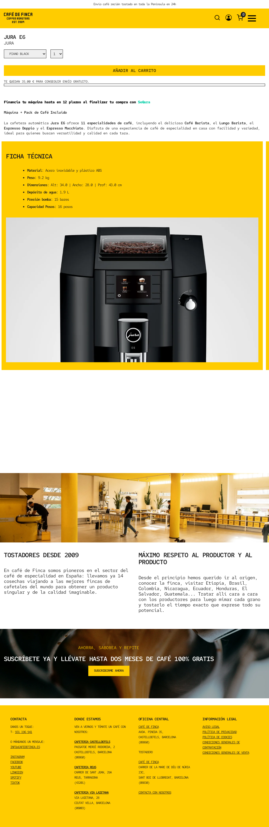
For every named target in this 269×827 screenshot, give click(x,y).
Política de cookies (217, 737)
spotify (15, 777)
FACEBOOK (16, 762)
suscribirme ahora (109, 671)
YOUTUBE (15, 767)
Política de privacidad (219, 732)
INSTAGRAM (17, 757)
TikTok (15, 783)
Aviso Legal (211, 727)
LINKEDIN (16, 772)
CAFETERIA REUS (85, 767)
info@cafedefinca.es (25, 747)
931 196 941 (23, 732)
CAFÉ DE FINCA (149, 727)
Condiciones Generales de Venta (225, 753)
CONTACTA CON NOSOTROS (155, 792)
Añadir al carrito (134, 70)
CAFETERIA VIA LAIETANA (91, 792)
